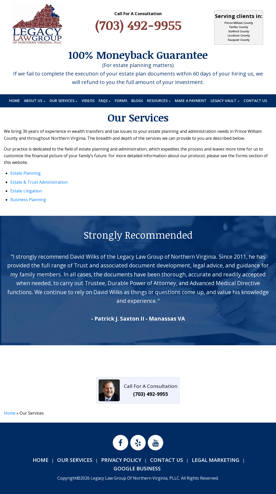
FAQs (103, 100)
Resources (157, 100)
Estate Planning (25, 173)
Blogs (137, 100)
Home (14, 100)
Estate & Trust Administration (39, 182)
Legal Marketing (215, 459)
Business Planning (28, 199)
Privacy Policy (121, 459)
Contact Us (255, 100)
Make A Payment (190, 100)
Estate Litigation (26, 191)
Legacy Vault (223, 100)
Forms (121, 100)
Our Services (61, 100)
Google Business (137, 468)
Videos (88, 100)
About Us (33, 100)
